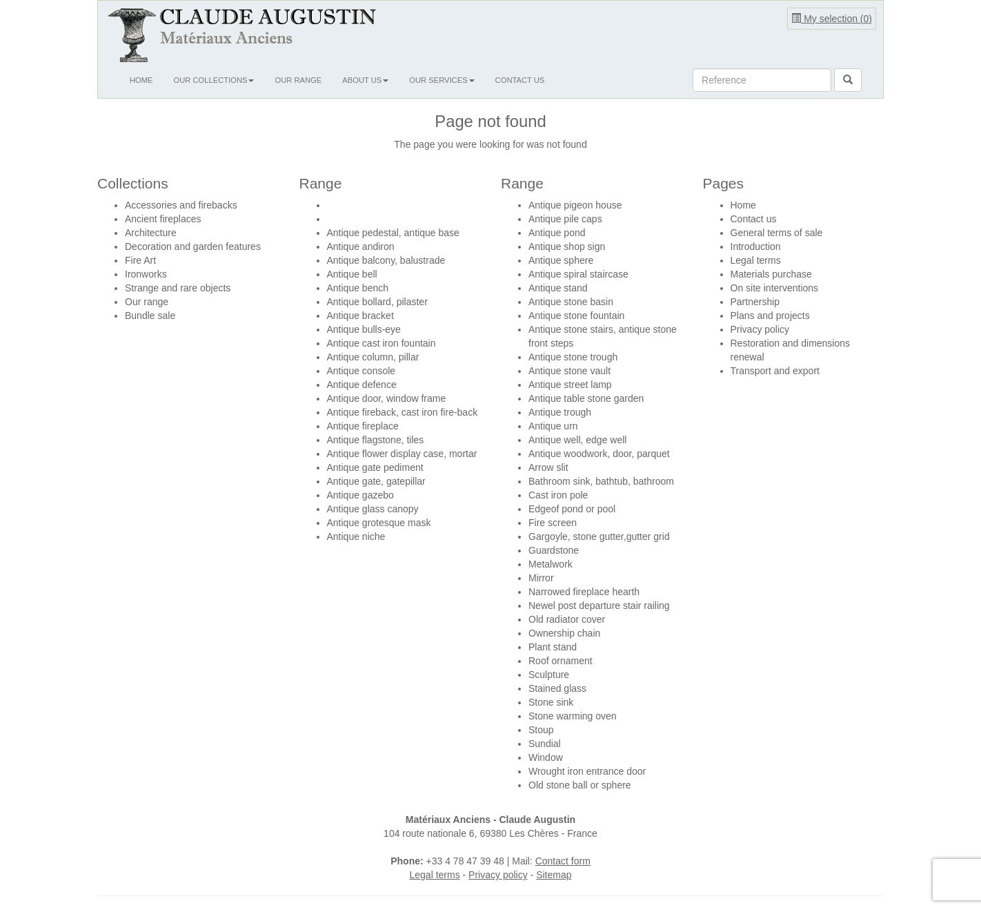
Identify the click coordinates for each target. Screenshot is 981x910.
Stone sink (550, 702)
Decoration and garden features (193, 246)
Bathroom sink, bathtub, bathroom (601, 481)
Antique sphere (560, 260)
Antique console (361, 370)
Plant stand (552, 646)
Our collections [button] (214, 80)
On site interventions (775, 287)
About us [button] (365, 80)
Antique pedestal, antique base (393, 232)
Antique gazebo (360, 495)
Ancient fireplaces (163, 218)
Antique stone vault (569, 370)
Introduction (756, 246)
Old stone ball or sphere (579, 785)
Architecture (151, 232)
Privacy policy (760, 329)
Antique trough (559, 412)
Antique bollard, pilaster (377, 301)
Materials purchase (771, 274)
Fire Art (140, 260)
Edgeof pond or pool (571, 508)
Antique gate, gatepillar (376, 481)
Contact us (520, 80)
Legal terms (756, 260)
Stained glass (557, 688)
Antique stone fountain (576, 315)
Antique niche (356, 536)
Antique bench (358, 287)
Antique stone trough (572, 356)
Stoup (541, 729)
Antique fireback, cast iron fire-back (402, 412)
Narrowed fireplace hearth (584, 591)
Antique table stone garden (586, 398)
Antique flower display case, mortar (402, 453)
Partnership (755, 301)
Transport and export (775, 370)
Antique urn (553, 426)
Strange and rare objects (177, 287)
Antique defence (362, 384)
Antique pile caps (565, 218)
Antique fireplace (363, 426)
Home (141, 80)
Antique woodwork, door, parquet (599, 453)
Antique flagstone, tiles (375, 439)
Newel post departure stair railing (599, 605)
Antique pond (557, 232)
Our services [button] (441, 80)
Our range (298, 80)
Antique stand (558, 287)
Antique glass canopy (373, 508)
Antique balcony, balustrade (386, 260)
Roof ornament (560, 660)
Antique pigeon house (575, 205)
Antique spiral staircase (578, 274)
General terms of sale (777, 232)
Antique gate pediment (375, 467)
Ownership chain (564, 633)
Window (545, 757)
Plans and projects (770, 315)
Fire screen (552, 522)
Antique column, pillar (373, 356)
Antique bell (352, 274)
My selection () (831, 18)
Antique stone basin (570, 301)
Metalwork (550, 564)
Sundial (544, 743)
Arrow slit (548, 467)
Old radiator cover (566, 619)
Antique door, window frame (386, 398)
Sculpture (548, 674)
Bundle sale (150, 315)
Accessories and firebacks (181, 205)
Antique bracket (360, 315)
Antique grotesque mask (379, 522)
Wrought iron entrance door (587, 771)
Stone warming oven (572, 716)
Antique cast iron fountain (381, 343)
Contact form (563, 861)
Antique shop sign (566, 246)
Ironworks (146, 274)
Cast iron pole (558, 495)
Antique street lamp (570, 384)
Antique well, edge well (577, 439)
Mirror (541, 577)
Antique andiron (361, 246)
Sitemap (553, 874)
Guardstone (553, 550)
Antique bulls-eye (364, 329)
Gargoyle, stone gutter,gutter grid (599, 536)
